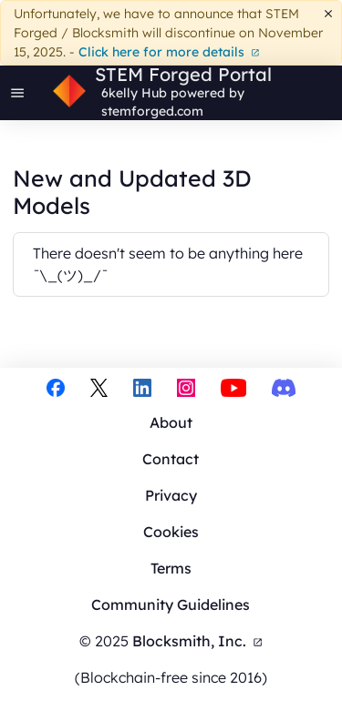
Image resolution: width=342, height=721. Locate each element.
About (171, 422)
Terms (171, 568)
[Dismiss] (328, 14)
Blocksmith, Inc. (197, 641)
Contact (170, 459)
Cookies (171, 532)
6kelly (119, 93)
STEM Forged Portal (183, 75)
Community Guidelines (170, 604)
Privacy (171, 495)
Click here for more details (169, 52)
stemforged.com (152, 111)
